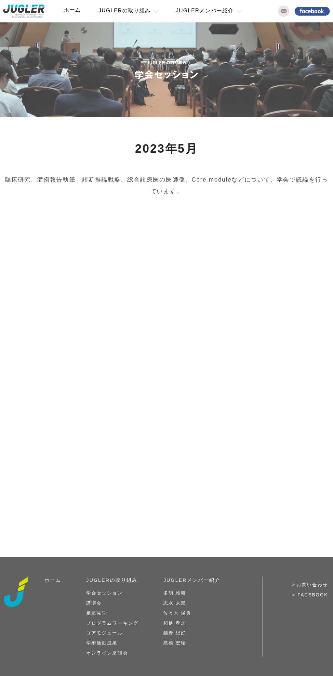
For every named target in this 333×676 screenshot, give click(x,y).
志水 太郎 (174, 603)
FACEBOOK (313, 594)
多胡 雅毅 (174, 592)
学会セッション (104, 592)
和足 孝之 (174, 623)
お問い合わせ (312, 584)
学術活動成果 (101, 642)
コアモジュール (104, 632)
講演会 (94, 603)
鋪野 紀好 (174, 632)
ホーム (72, 10)
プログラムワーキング (112, 623)
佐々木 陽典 (177, 613)
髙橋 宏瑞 (174, 642)
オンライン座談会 (107, 653)
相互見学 (96, 613)
